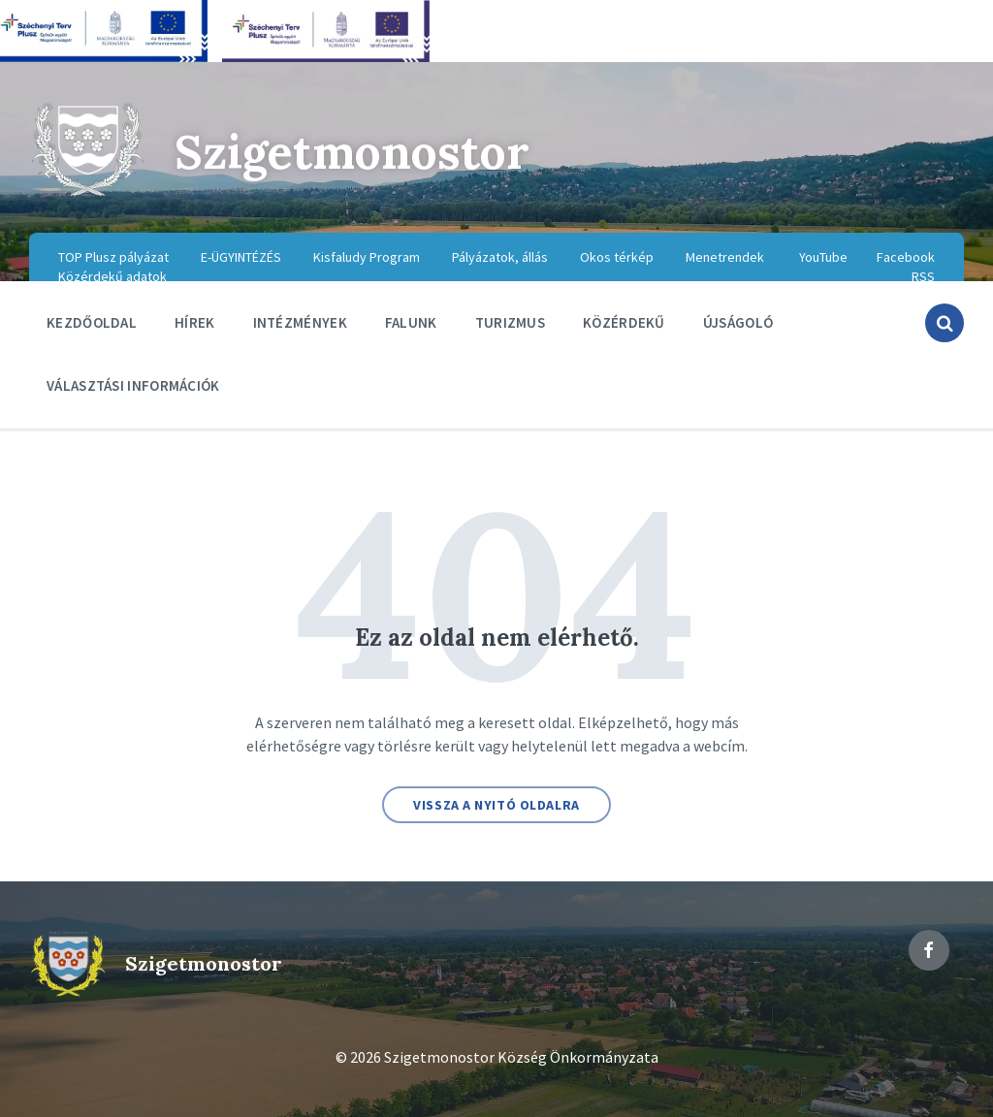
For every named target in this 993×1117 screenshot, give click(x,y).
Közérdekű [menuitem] (624, 322)
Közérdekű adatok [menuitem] (112, 276)
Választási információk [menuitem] (133, 385)
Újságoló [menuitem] (738, 322)
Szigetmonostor (353, 151)
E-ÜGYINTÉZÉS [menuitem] (241, 257)
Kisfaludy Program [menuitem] (366, 257)
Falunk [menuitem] (411, 322)
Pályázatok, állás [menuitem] (500, 257)
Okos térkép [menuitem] (617, 257)
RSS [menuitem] (923, 276)
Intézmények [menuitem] (300, 322)
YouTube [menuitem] (823, 257)
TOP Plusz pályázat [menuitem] (113, 257)
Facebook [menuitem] (906, 257)
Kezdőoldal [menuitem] (92, 322)
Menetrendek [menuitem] (725, 257)
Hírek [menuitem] (195, 322)
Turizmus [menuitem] (510, 322)
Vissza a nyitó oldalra (496, 805)
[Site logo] (87, 194)
